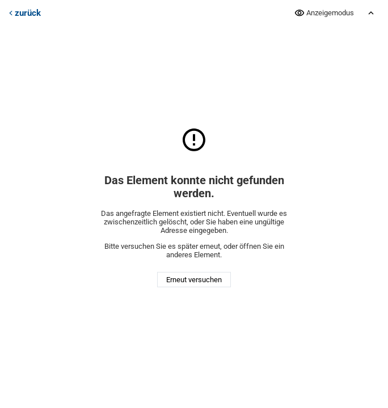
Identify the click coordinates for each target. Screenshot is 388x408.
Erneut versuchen (194, 279)
